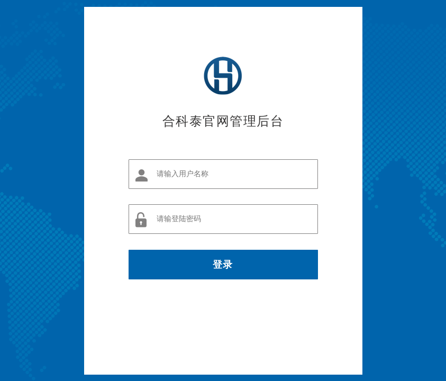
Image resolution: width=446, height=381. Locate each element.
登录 (223, 264)
